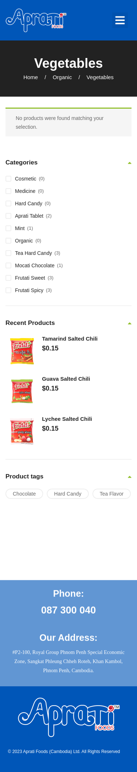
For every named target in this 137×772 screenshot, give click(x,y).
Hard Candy (28, 203)
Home (30, 77)
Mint (19, 228)
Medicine (25, 191)
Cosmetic (25, 179)
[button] (120, 20)
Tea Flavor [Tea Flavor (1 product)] (111, 494)
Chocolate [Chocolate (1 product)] (24, 494)
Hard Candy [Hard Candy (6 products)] (67, 494)
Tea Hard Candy (33, 253)
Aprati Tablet (29, 216)
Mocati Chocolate (34, 265)
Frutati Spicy (29, 290)
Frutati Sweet (30, 278)
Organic (62, 77)
